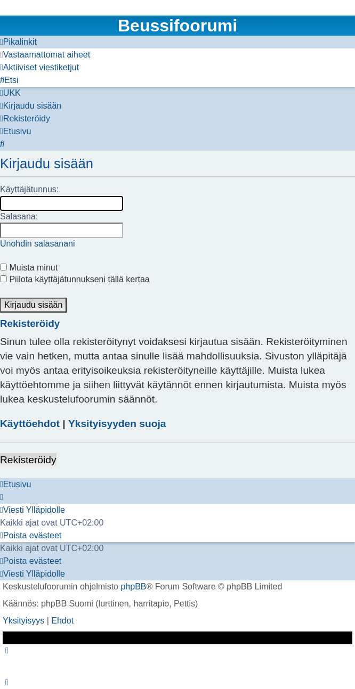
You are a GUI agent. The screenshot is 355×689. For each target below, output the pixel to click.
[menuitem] (45, 54)
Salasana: (19, 216)
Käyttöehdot (30, 423)
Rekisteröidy (28, 459)
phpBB (133, 586)
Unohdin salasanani (37, 243)
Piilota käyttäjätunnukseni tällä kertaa (75, 279)
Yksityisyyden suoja (117, 423)
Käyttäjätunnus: (29, 189)
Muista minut (29, 267)
